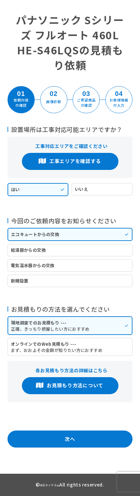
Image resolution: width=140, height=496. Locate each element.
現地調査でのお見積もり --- (70, 326)
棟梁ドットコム (49, 485)
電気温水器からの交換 (33, 265)
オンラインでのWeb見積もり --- (70, 347)
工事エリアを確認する (69, 160)
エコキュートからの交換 (35, 234)
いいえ (81, 189)
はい (15, 189)
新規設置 (19, 281)
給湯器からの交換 (28, 250)
